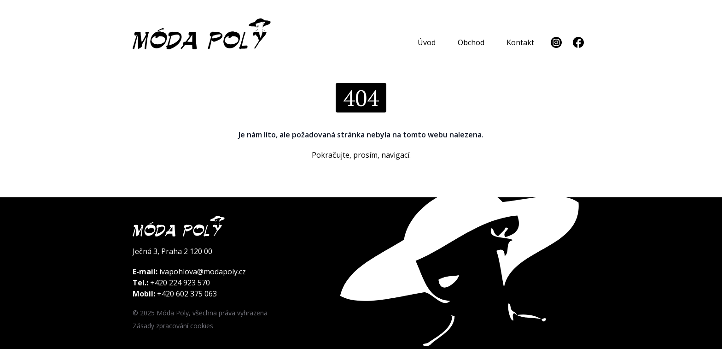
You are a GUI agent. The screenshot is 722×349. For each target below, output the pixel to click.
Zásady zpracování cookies (173, 325)
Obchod (471, 42)
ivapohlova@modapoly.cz (202, 271)
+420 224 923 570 (180, 283)
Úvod (427, 42)
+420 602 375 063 (187, 294)
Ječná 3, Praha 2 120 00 (172, 251)
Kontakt (520, 42)
